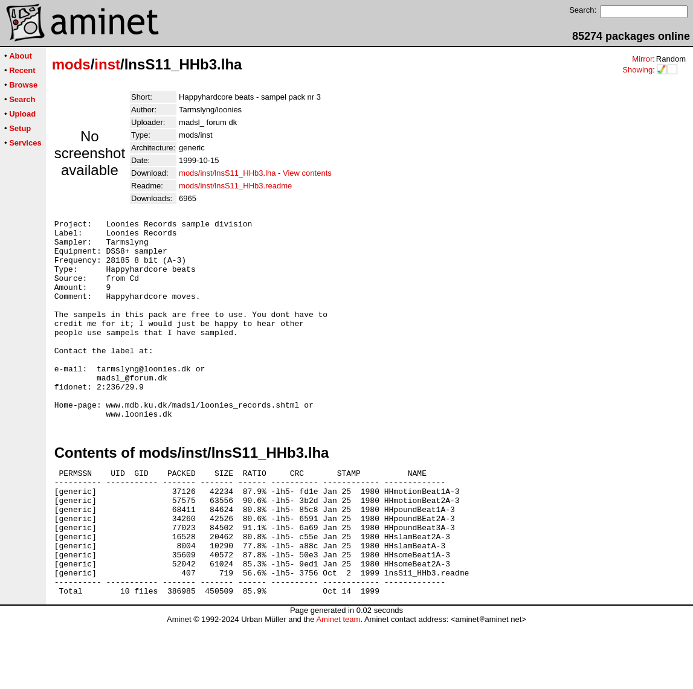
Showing (637, 69)
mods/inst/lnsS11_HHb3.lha (227, 173)
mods (71, 64)
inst (107, 64)
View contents (307, 173)
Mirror (642, 58)
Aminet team (338, 684)
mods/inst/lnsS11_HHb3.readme (235, 185)
